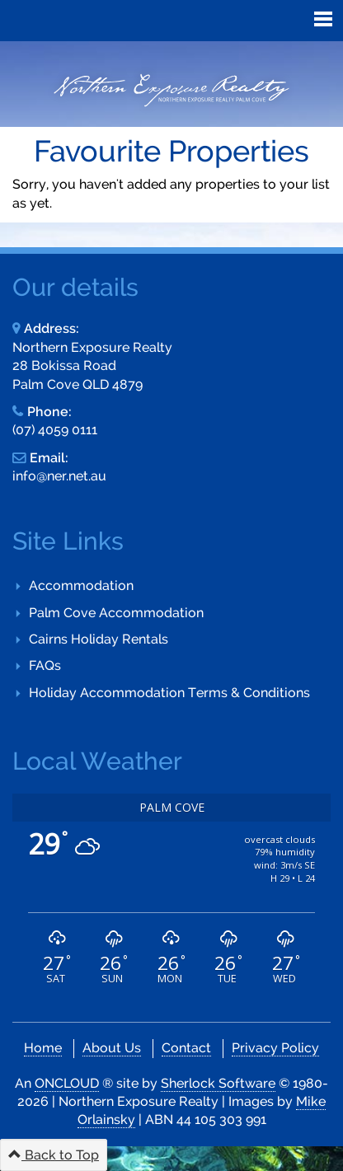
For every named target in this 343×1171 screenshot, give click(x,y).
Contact (186, 1048)
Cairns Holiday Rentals (98, 639)
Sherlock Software (218, 1083)
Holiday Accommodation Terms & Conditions (169, 692)
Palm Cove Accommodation (116, 613)
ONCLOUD (67, 1083)
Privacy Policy (275, 1048)
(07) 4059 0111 (54, 430)
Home (43, 1048)
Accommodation (81, 585)
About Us (111, 1048)
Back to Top (53, 1155)
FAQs (45, 665)
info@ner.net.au (59, 476)
